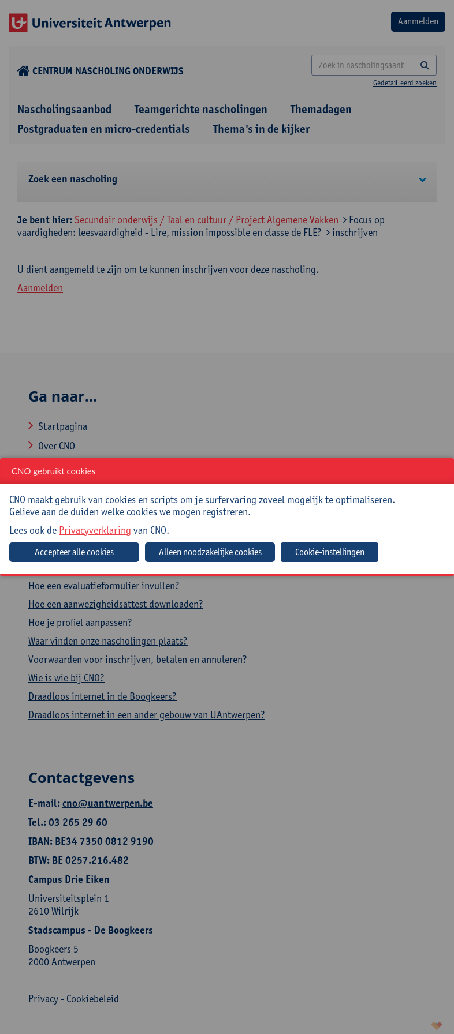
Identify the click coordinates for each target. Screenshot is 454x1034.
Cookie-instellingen (329, 551)
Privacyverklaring (95, 530)
